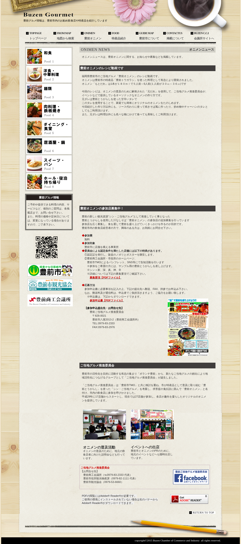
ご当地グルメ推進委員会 (97, 365)
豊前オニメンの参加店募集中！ (102, 208)
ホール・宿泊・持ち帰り (49, 181)
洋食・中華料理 (49, 74)
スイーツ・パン (49, 163)
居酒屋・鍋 (49, 145)
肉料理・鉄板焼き (49, 110)
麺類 (49, 92)
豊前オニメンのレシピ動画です (102, 68)
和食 (49, 56)
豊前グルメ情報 (58, 14)
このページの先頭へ (202, 512)
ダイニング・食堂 (49, 128)
